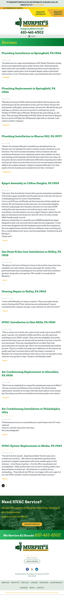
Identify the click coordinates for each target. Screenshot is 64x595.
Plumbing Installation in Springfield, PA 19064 (31, 53)
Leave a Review (32, 561)
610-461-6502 (38, 5)
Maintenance (56, 582)
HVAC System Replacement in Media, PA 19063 (32, 445)
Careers (34, 582)
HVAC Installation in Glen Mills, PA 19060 (28, 322)
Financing (43, 582)
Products (15, 582)
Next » (10, 485)
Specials (25, 582)
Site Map (38, 592)
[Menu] (32, 36)
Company (24, 588)
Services (5, 582)
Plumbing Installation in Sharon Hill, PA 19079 (32, 136)
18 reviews (34, 558)
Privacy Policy (29, 592)
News (32, 588)
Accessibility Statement (50, 592)
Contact (40, 588)
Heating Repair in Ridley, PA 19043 (24, 291)
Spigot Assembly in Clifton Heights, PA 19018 (30, 183)
